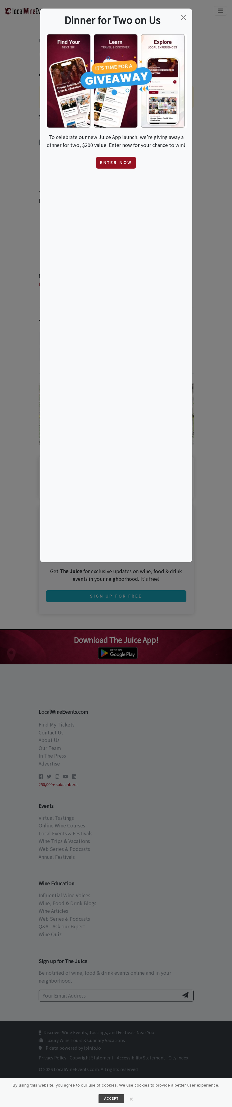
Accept (111, 1098)
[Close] (131, 1099)
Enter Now (116, 162)
